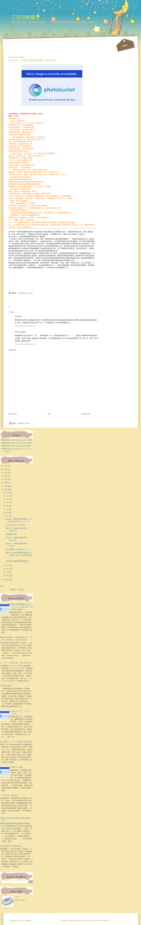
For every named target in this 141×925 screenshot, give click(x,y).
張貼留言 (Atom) (24, 423)
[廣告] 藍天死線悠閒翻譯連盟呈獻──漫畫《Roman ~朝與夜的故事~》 (19, 555)
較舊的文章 (85, 414)
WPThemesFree (103, 920)
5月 (7, 516)
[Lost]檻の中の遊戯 (16, 767)
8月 (7, 506)
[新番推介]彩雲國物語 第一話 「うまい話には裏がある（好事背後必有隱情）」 (21, 606)
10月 (8, 499)
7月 (7, 509)
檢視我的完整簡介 (20, 900)
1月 (7, 575)
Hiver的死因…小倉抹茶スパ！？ (18, 549)
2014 (6, 466)
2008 (6, 486)
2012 (6, 473)
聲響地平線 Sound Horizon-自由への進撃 (16, 440)
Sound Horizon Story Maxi (15, 525)
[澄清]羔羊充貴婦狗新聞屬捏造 (17, 561)
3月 (7, 569)
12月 (8, 492)
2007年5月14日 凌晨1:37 (25, 326)
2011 (6, 476)
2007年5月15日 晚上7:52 (25, 344)
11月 (8, 496)
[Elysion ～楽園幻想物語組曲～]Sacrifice (32, 60)
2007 (6, 489)
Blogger (21, 590)
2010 (6, 479)
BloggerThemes (82, 920)
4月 (7, 565)
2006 (6, 580)
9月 (7, 503)
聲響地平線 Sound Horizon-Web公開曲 (15, 446)
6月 (7, 513)
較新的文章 (12, 414)
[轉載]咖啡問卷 (11, 534)
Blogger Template (67, 920)
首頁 (49, 414)
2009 (6, 483)
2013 (6, 469)
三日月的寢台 (25, 17)
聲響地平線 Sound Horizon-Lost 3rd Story (16, 443)
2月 (7, 572)
